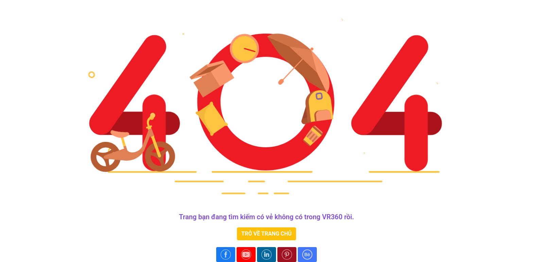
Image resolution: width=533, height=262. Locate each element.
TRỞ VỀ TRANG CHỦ (266, 233)
